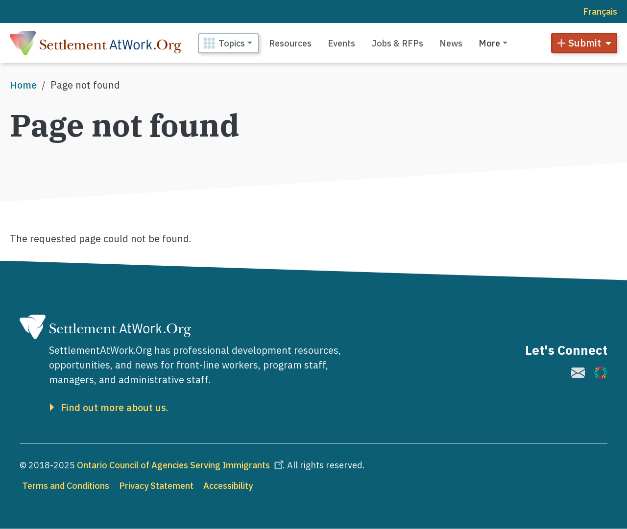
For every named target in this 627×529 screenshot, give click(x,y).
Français (600, 11)
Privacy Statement (156, 485)
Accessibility (228, 485)
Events (341, 43)
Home (23, 85)
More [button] (489, 43)
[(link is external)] (578, 372)
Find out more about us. (115, 408)
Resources (290, 43)
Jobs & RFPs (397, 43)
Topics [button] (231, 43)
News (450, 43)
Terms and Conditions (65, 485)
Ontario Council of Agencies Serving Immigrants (182, 465)
